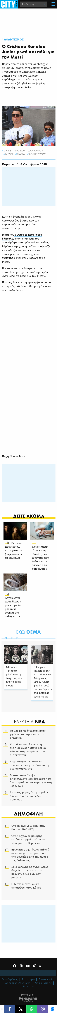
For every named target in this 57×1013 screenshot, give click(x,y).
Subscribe (28, 986)
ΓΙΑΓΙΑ (21, 154)
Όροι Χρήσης (10, 979)
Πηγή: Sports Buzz (13, 456)
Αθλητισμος (14, 39)
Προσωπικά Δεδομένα (17, 983)
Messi (9, 154)
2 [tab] (10, 637)
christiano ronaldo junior (23, 150)
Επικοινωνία (46, 979)
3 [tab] (15, 637)
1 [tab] (5, 637)
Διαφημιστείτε (43, 983)
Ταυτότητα (28, 979)
